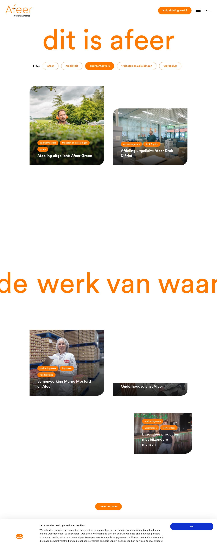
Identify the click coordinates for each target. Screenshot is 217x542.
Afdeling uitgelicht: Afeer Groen (64, 155)
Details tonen (163, 536)
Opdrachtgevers (100, 66)
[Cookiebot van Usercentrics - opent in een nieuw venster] (19, 536)
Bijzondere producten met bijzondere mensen (160, 439)
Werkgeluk (170, 66)
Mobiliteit (72, 66)
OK (192, 505)
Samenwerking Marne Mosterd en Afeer (64, 384)
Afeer (50, 66)
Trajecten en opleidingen (136, 66)
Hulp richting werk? (174, 10)
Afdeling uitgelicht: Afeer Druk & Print (147, 153)
